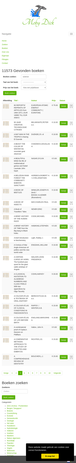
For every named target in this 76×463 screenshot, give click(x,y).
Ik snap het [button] (50, 456)
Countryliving (12, 413)
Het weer (10, 423)
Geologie (10, 421)
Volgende (57, 373)
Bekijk (63, 106)
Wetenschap (12, 453)
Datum (62, 101)
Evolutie (10, 416)
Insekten (10, 433)
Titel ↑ (16, 101)
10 (49, 373)
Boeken (5, 48)
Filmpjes (5, 59)
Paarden (10, 443)
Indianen (10, 431)
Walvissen (11, 451)
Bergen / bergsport (14, 408)
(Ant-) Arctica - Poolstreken (17, 406)
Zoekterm (6, 387)
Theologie (11, 446)
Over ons (5, 52)
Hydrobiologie (12, 428)
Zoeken (5, 44)
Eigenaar (5, 56)
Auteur (34, 101)
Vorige (6, 373)
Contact (5, 63)
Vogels (9, 448)
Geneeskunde (12, 418)
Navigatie (6, 34)
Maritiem (10, 436)
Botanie (10, 411)
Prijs (54, 101)
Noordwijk (10, 441)
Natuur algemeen (13, 438)
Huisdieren (11, 426)
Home (4, 41)
